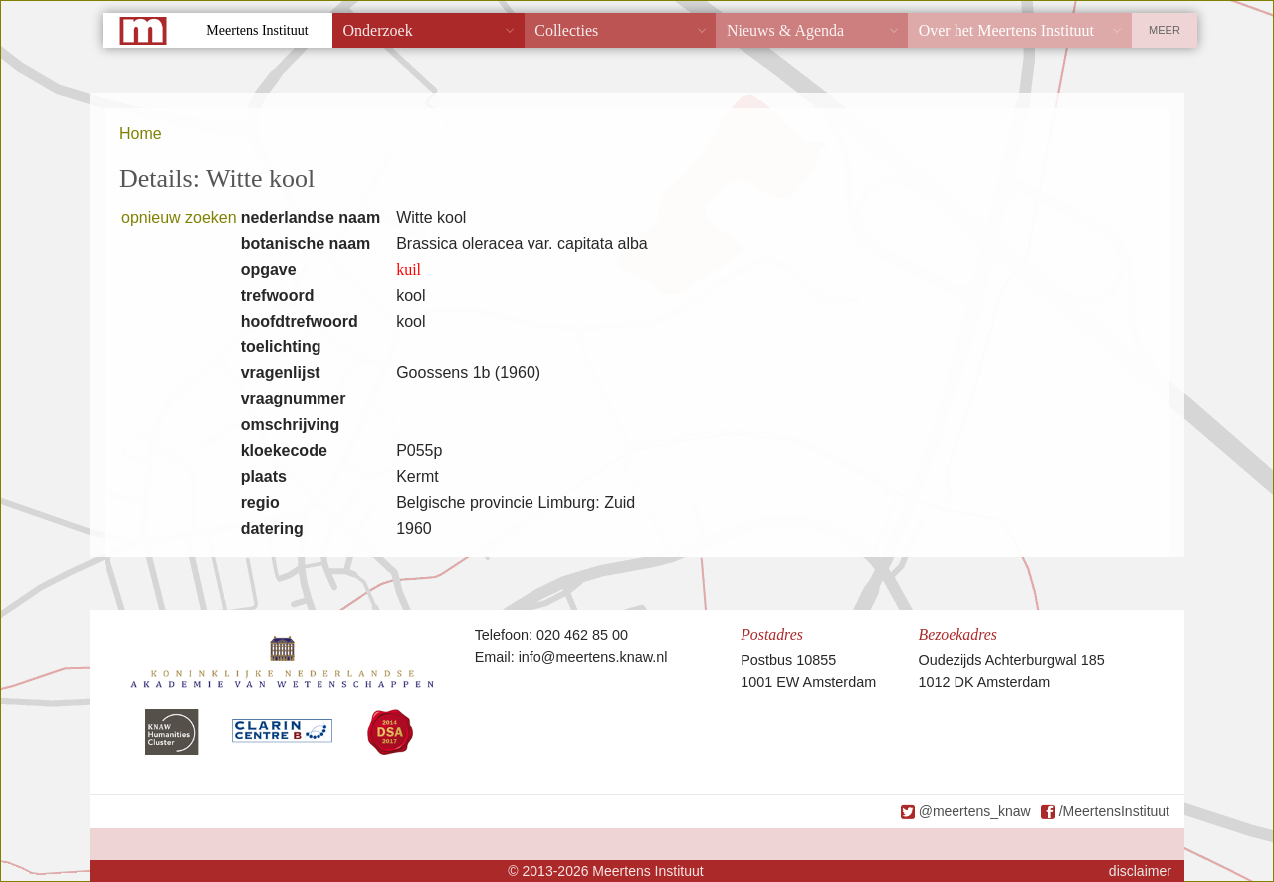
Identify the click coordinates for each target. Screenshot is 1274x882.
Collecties (566, 30)
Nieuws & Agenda (785, 30)
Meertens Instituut (257, 30)
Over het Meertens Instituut (1006, 30)
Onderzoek (378, 30)
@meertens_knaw (975, 811)
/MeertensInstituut (1114, 811)
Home (140, 133)
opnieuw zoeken (179, 217)
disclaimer (1140, 871)
